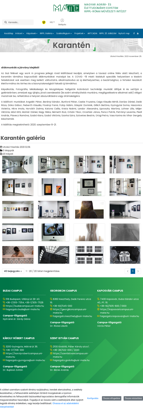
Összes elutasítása (133, 398)
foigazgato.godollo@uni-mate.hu (71, 360)
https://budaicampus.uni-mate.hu (25, 306)
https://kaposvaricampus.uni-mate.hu (117, 311)
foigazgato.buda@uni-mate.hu (23, 309)
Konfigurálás (92, 398)
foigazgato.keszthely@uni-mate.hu (72, 316)
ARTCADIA (92, 33)
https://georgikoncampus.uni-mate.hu (70, 311)
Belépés (62, 22)
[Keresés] (21, 22)
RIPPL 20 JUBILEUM (107, 33)
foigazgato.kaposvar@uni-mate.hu (119, 316)
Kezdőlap (8, 33)
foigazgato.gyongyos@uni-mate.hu (25, 360)
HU (52, 22)
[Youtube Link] (137, 33)
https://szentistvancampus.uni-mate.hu (71, 355)
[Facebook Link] (133, 33)
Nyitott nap (124, 33)
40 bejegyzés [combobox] (14, 271)
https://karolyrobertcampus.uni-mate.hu (24, 355)
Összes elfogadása (111, 398)
